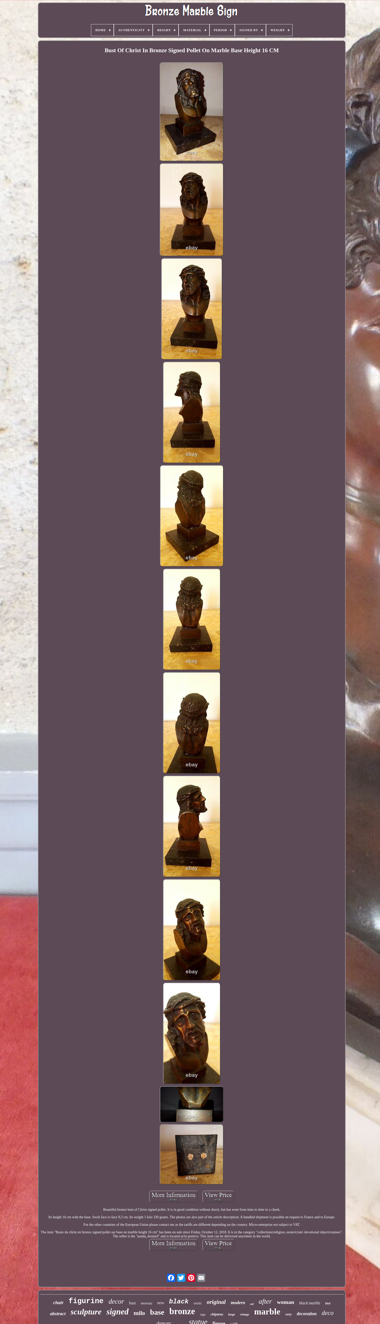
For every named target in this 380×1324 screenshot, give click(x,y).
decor (116, 1301)
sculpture (86, 1311)
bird (327, 1303)
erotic (198, 1303)
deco (328, 1312)
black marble (309, 1303)
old (252, 1303)
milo (139, 1313)
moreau (146, 1303)
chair (58, 1302)
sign (202, 1314)
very (288, 1314)
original (216, 1302)
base (157, 1312)
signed (117, 1311)
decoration (307, 1313)
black (179, 1301)
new (160, 1302)
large (231, 1314)
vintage (244, 1314)
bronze (182, 1311)
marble (267, 1311)
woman (285, 1302)
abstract (58, 1313)
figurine (86, 1301)
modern (238, 1302)
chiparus (216, 1314)
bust (132, 1303)
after (265, 1301)
